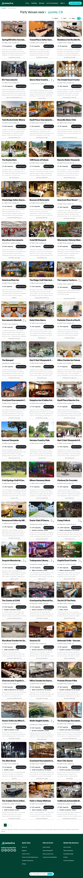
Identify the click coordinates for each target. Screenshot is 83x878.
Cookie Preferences (27, 860)
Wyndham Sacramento (12, 240)
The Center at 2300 (11, 600)
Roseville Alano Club (66, 120)
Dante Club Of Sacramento (42, 520)
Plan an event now (48, 853)
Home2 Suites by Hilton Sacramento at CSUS (22, 721)
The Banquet (8, 360)
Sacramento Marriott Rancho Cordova (19, 320)
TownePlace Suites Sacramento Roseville (48, 40)
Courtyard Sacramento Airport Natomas (48, 761)
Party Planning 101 (48, 850)
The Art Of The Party (66, 600)
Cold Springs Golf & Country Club (17, 480)
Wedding (34, 3)
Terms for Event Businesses (30, 857)
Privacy (24, 863)
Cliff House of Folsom (39, 160)
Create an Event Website (50, 857)
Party (27, 3)
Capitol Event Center (67, 560)
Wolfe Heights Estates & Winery (44, 721)
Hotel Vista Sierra (38, 320)
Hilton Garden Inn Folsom (68, 360)
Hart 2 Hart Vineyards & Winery (44, 360)
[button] (79, 18)
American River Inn (10, 280)
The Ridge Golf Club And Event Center (47, 280)
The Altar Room (9, 761)
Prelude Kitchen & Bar (67, 680)
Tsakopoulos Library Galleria (43, 560)
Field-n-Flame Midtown (40, 801)
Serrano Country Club (40, 440)
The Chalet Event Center (68, 80)
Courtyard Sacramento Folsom (16, 400)
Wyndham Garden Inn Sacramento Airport (21, 640)
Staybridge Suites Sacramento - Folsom (20, 200)
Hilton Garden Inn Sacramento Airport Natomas (51, 680)
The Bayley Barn (9, 160)
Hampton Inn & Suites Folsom (43, 400)
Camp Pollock (63, 520)
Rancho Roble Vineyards (68, 160)
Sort (63, 18)
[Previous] (2, 825)
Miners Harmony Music (40, 480)
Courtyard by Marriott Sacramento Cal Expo (50, 600)
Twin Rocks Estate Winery (13, 120)
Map (72, 18)
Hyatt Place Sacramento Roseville (45, 120)
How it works (46, 847)
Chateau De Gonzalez (67, 480)
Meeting (41, 3)
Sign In (62, 3)
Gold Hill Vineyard (38, 240)
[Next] (10, 825)
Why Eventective (68, 850)
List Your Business (52, 3)
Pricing (65, 857)
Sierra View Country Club (41, 80)
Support (24, 850)
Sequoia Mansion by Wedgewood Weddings (22, 560)
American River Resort (67, 200)
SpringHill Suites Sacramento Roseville (19, 40)
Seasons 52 (35, 640)
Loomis (3, 8)
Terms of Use (26, 853)
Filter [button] (55, 18)
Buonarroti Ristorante (39, 200)
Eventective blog (68, 853)
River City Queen (65, 761)
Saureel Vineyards (10, 440)
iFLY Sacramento (9, 80)
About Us (24, 847)
